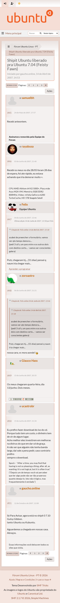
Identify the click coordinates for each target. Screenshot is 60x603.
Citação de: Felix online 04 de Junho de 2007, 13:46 (30, 301)
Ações (49, 91)
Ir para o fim (12, 85)
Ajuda (12, 579)
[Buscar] (40, 33)
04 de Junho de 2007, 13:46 (25, 218)
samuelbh (28, 98)
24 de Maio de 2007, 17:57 (25, 113)
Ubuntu (21, 593)
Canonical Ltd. (35, 593)
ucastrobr (28, 406)
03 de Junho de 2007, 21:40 (25, 161)
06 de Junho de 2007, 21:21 (25, 290)
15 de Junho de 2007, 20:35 (25, 375)
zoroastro (28, 275)
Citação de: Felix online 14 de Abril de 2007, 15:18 (30, 230)
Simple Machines (40, 597)
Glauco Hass (30, 360)
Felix (25, 204)
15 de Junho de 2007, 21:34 (25, 421)
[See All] (9, 46)
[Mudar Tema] (19, 3)
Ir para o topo (12, 553)
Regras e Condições (25, 579)
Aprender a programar (19, 269)
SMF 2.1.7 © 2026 (20, 597)
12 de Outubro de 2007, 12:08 (26, 503)
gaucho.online (31, 488)
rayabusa (28, 146)
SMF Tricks (42, 585)
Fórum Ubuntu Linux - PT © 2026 (30, 575)
